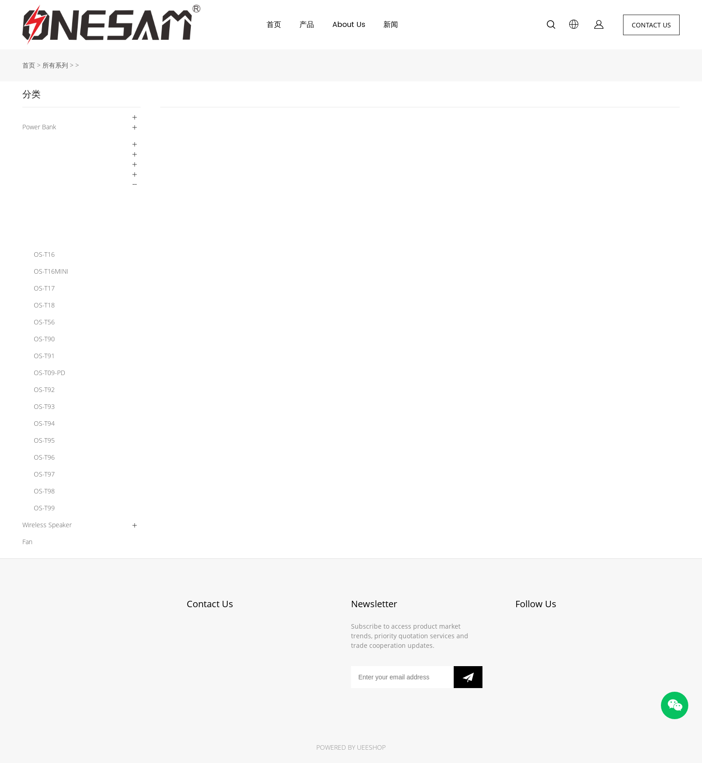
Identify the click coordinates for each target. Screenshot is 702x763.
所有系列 (55, 65)
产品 (306, 25)
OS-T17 (44, 288)
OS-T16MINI (51, 271)
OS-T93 (44, 406)
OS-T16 (44, 254)
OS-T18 (44, 305)
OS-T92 (44, 389)
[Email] (402, 677)
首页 (274, 25)
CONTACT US (651, 25)
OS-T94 (44, 423)
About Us (348, 25)
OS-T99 (44, 507)
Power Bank (39, 126)
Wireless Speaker (47, 524)
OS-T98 (44, 491)
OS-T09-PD (49, 372)
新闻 (390, 25)
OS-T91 (44, 355)
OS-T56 (44, 322)
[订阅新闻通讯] (468, 677)
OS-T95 (44, 440)
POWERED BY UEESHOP (351, 747)
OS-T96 (44, 457)
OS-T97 (44, 474)
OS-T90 (44, 338)
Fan (27, 541)
